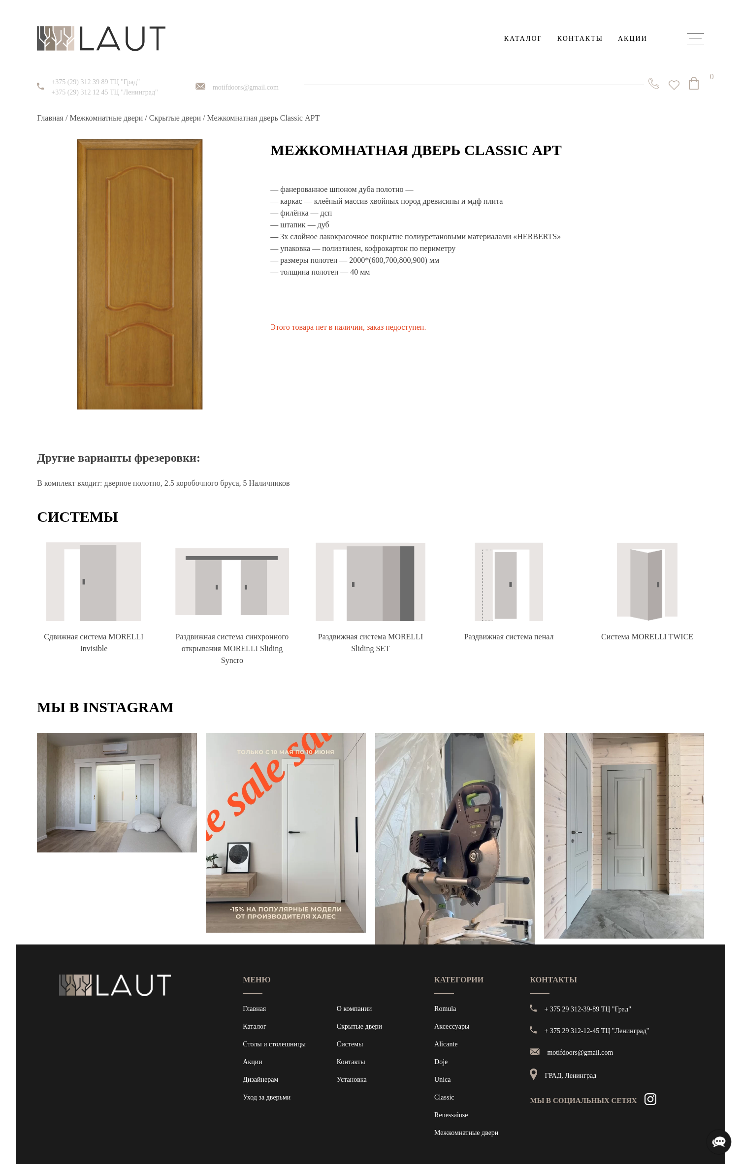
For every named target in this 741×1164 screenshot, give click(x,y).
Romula (445, 1008)
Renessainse (451, 1115)
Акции (632, 38)
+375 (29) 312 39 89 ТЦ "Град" (95, 82)
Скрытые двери (175, 118)
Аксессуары (451, 1026)
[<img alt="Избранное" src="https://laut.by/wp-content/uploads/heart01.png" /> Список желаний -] (674, 85)
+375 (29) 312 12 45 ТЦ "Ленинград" (104, 92)
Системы (350, 1044)
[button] (284, 309)
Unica (442, 1079)
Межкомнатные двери (106, 118)
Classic (444, 1097)
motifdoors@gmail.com (246, 87)
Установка (352, 1079)
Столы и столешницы (274, 1044)
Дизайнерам (260, 1079)
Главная (50, 118)
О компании (354, 1008)
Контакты (580, 38)
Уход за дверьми (266, 1097)
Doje (441, 1062)
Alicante (445, 1044)
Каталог (523, 38)
